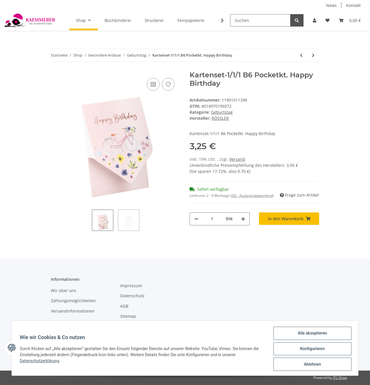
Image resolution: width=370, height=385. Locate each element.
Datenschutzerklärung (40, 361)
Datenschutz (132, 295)
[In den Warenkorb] (289, 218)
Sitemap (128, 316)
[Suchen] (260, 20)
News (331, 5)
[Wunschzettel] (327, 20)
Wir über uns (63, 290)
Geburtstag (222, 112)
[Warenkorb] (349, 20)
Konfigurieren (311, 349)
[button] (314, 20)
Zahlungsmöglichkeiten (73, 300)
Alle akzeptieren (310, 334)
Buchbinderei (118, 20)
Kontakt (353, 5)
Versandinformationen (73, 311)
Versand (237, 159)
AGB (124, 306)
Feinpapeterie (190, 20)
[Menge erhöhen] (243, 219)
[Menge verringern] (196, 219)
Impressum (131, 285)
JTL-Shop (340, 377)
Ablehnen (310, 364)
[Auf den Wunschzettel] (168, 84)
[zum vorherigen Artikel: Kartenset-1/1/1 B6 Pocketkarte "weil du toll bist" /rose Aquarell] (301, 55)
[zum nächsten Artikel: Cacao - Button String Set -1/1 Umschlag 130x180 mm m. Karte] (313, 55)
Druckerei (154, 20)
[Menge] (212, 219)
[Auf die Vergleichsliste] (153, 84)
